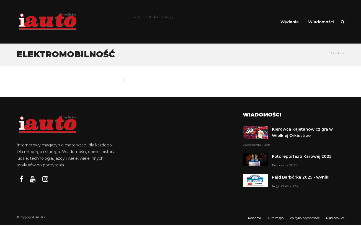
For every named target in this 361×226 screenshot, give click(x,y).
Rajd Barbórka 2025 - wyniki (300, 178)
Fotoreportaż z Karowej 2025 (301, 157)
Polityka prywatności (305, 219)
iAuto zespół (275, 219)
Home (334, 54)
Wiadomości (321, 21)
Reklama (254, 219)
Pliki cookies (335, 219)
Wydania (289, 21)
